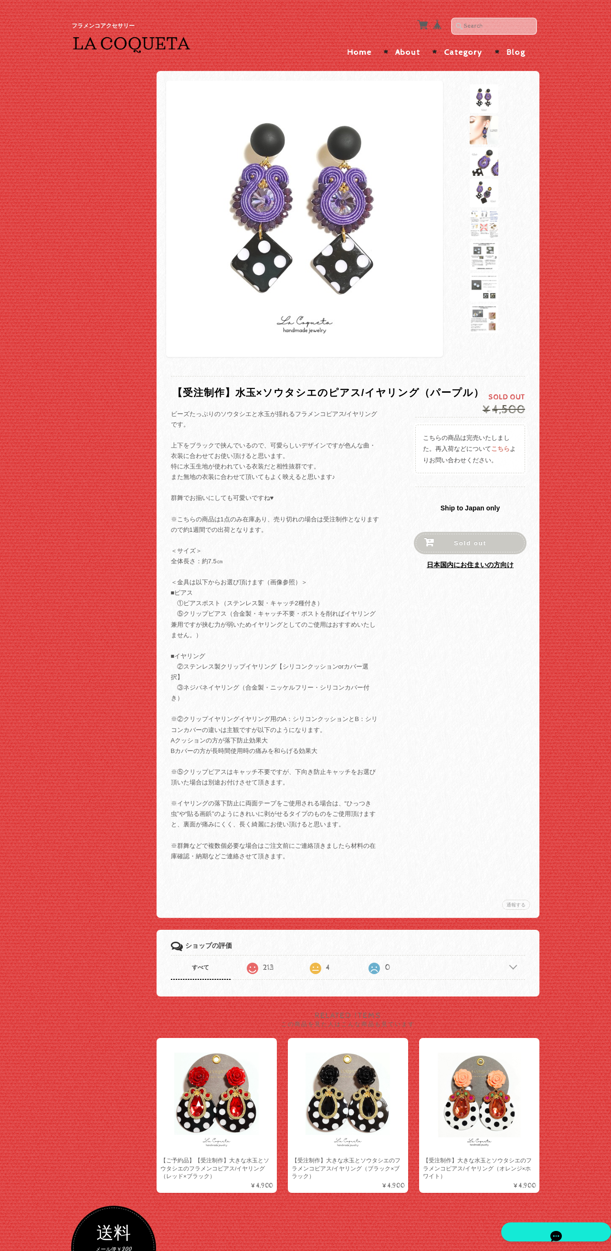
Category (463, 46)
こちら (500, 443)
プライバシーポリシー (114, 989)
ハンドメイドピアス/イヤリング (117, 558)
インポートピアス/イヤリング (117, 581)
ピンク (94, 280)
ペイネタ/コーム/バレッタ (117, 606)
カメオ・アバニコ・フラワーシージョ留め (116, 771)
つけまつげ (99, 792)
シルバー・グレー (110, 218)
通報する (516, 899)
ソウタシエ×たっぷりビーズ (118, 501)
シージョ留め (102, 713)
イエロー (97, 326)
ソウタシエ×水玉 (109, 415)
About (407, 46)
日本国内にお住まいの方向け (470, 559)
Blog (515, 46)
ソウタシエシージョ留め (116, 748)
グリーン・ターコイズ (116, 341)
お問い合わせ (103, 970)
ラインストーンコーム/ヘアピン (117, 661)
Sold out (470, 537)
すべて (211, 961)
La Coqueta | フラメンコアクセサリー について (117, 943)
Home (359, 46)
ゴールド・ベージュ (113, 203)
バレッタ (97, 695)
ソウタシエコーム (110, 643)
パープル (97, 311)
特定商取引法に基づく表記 (117, 1012)
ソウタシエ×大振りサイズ (118, 433)
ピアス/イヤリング (109, 522)
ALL (91, 400)
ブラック (97, 234)
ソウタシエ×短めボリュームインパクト (118, 479)
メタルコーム (104, 680)
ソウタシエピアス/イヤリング (115, 378)
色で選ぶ (96, 186)
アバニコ (96, 811)
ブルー (94, 357)
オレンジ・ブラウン (113, 296)
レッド (94, 265)
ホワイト (97, 249)
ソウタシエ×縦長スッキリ (118, 456)
